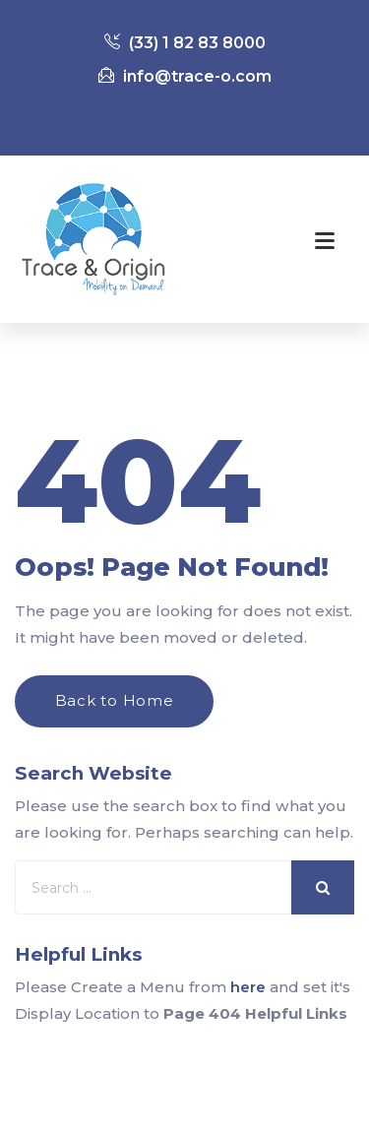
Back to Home (114, 700)
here (248, 987)
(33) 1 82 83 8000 (185, 42)
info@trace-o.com (185, 76)
